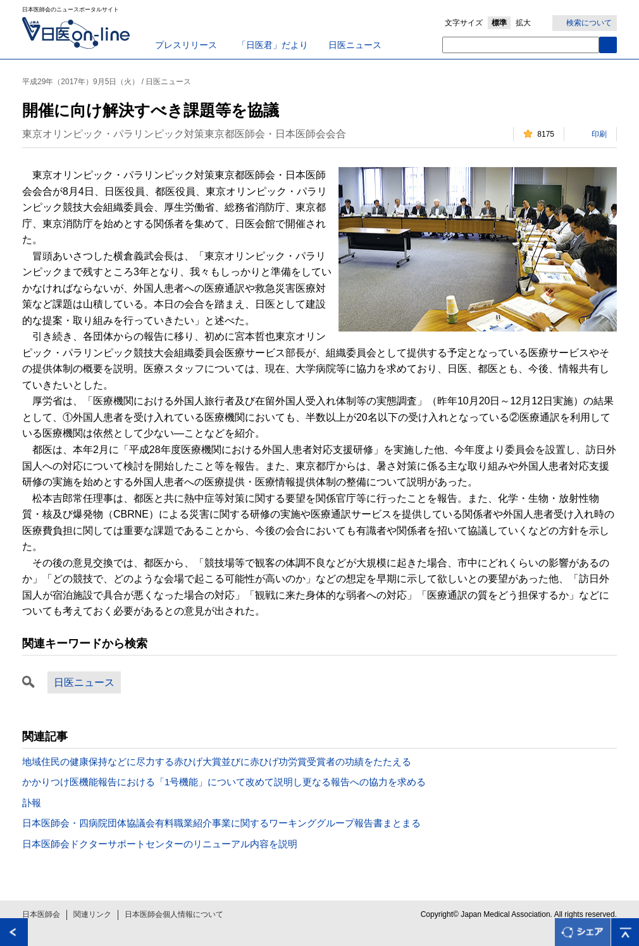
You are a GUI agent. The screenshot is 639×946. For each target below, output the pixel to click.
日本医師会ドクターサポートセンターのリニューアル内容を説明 (159, 843)
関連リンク (92, 914)
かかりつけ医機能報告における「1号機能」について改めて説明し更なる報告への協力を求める (224, 781)
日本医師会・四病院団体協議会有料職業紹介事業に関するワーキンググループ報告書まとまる (221, 823)
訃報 (31, 802)
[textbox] (520, 45)
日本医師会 (41, 914)
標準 (499, 22)
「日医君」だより (272, 45)
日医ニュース (355, 45)
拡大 (523, 22)
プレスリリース (186, 45)
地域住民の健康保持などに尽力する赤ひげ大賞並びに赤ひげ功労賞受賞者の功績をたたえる (216, 761)
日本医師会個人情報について (174, 914)
